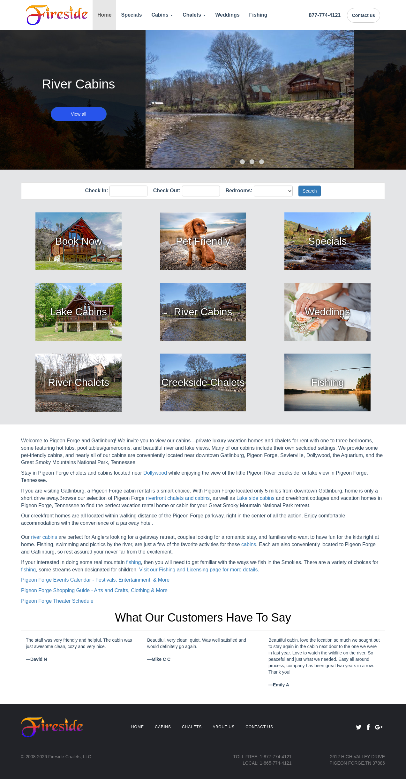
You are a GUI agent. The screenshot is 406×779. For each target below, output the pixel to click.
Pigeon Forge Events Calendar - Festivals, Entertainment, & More (95, 580)
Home (104, 15)
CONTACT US (259, 727)
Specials (131, 15)
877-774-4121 (325, 15)
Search (310, 191)
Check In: (96, 190)
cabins (248, 544)
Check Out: (166, 190)
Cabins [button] (162, 15)
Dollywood (155, 473)
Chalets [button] (194, 15)
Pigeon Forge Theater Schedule (57, 601)
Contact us (363, 15)
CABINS (163, 727)
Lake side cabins (255, 498)
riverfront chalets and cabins (178, 498)
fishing (133, 562)
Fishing (258, 15)
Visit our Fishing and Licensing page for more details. (199, 569)
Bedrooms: (238, 190)
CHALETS (192, 727)
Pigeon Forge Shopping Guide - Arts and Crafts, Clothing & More (94, 590)
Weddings (227, 15)
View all (78, 114)
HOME (137, 727)
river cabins (44, 537)
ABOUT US (224, 727)
